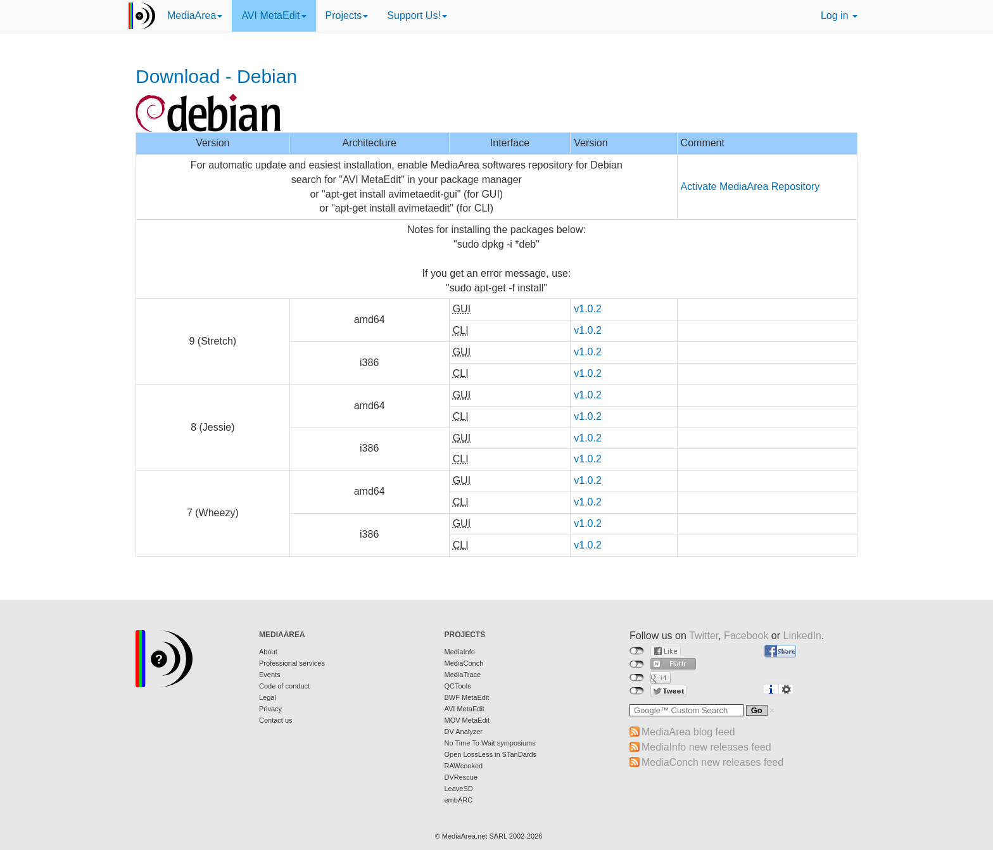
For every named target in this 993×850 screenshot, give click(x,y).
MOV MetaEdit (467, 720)
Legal (267, 697)
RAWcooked (464, 766)
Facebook (746, 635)
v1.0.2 (588, 308)
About (268, 652)
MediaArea (194, 15)
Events (270, 674)
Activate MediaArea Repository (750, 186)
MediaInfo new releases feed (706, 747)
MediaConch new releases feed (712, 762)
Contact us (276, 720)
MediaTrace (463, 674)
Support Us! (416, 15)
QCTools (458, 686)
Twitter (703, 635)
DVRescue (461, 777)
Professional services (292, 663)
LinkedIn (802, 635)
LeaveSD (459, 788)
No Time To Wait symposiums (490, 743)
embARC (459, 800)
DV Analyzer (464, 731)
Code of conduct (284, 686)
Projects (347, 15)
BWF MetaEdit (467, 697)
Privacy (270, 709)
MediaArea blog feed (688, 731)
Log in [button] (839, 15)
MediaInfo (460, 652)
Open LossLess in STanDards (491, 754)
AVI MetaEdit (273, 15)
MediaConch (464, 663)
